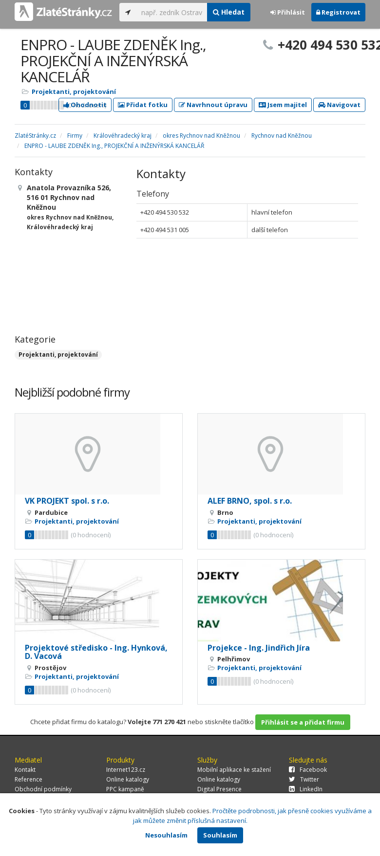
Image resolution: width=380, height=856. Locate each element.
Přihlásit (287, 12)
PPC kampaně (125, 789)
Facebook (308, 769)
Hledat (229, 12)
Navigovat (339, 104)
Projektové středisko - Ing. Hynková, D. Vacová (96, 652)
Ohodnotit (85, 104)
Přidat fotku (143, 104)
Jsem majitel (283, 104)
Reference (28, 779)
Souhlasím (220, 835)
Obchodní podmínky (43, 789)
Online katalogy (127, 779)
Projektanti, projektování (74, 91)
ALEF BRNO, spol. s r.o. (250, 500)
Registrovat (338, 12)
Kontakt (25, 769)
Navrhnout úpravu (213, 104)
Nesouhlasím (166, 835)
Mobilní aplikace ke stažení (234, 769)
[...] (172, 12)
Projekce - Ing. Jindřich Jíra (259, 647)
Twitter (304, 779)
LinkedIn (306, 789)
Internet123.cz (125, 769)
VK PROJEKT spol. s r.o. (67, 500)
